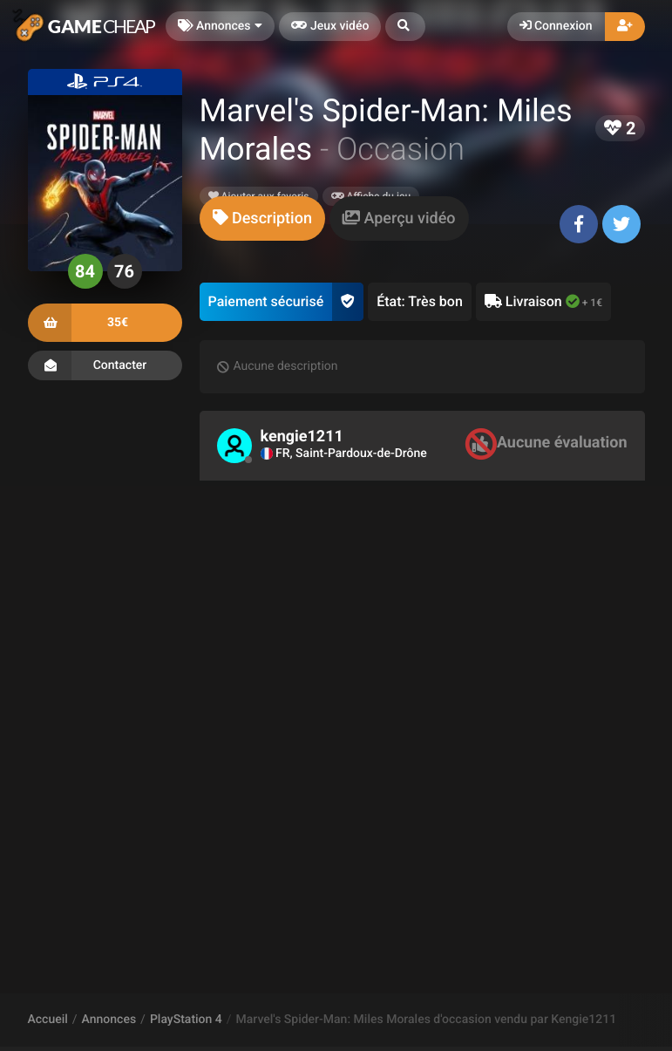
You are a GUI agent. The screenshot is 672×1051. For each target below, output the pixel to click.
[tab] (262, 218)
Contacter (105, 365)
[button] (405, 26)
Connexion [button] (556, 26)
